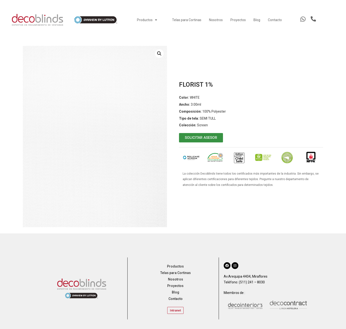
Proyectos (238, 20)
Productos (147, 20)
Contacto (275, 20)
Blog (256, 20)
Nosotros (216, 20)
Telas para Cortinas (186, 20)
